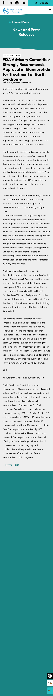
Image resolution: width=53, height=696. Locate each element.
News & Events (21, 22)
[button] (50, 9)
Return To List (12, 464)
